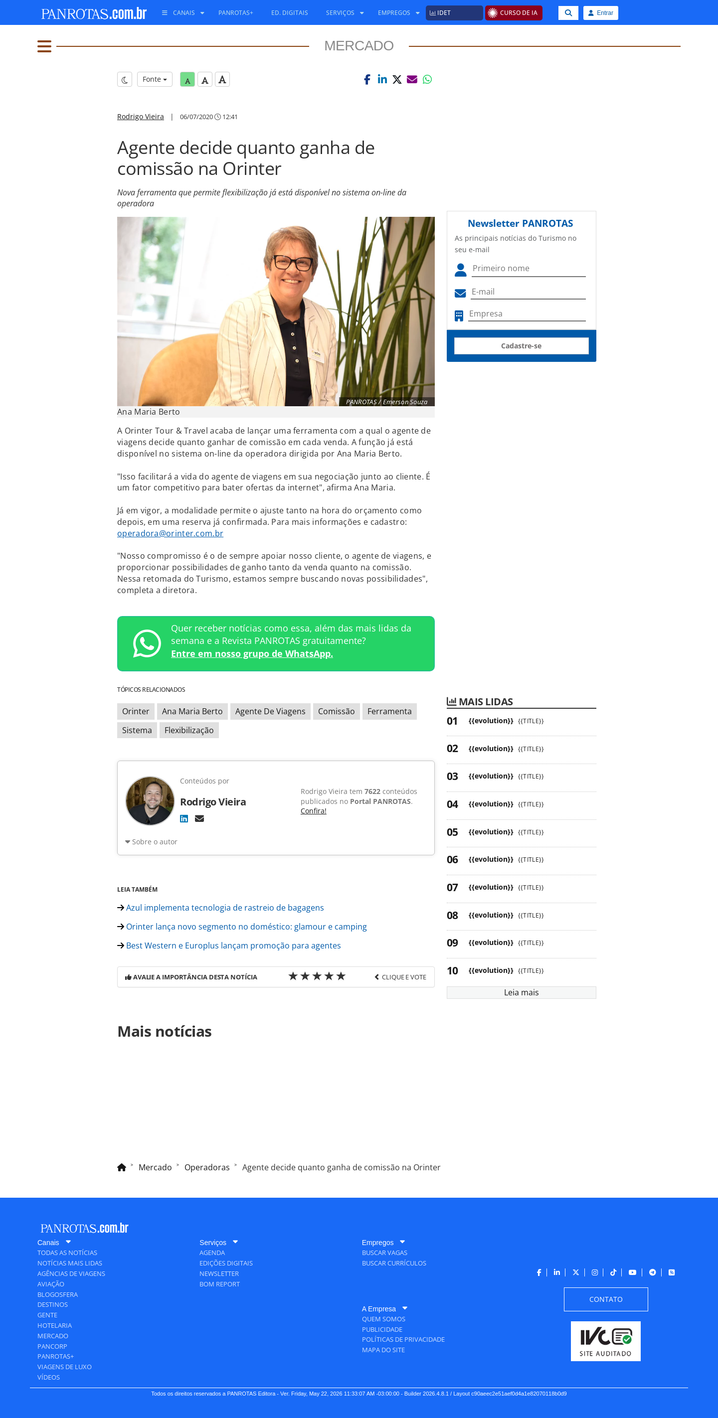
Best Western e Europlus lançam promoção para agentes (229, 945)
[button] (367, 79)
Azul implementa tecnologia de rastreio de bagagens (220, 907)
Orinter (136, 711)
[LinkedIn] (184, 818)
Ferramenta (389, 711)
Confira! (314, 810)
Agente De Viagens (270, 711)
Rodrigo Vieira (140, 116)
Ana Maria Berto (192, 711)
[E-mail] (199, 818)
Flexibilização (189, 730)
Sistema (137, 730)
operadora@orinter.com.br (170, 533)
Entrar (600, 12)
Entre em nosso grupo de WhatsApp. (252, 653)
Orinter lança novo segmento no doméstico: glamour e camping (242, 926)
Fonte (155, 79)
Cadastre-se (521, 345)
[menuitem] (179, 12)
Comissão (336, 711)
